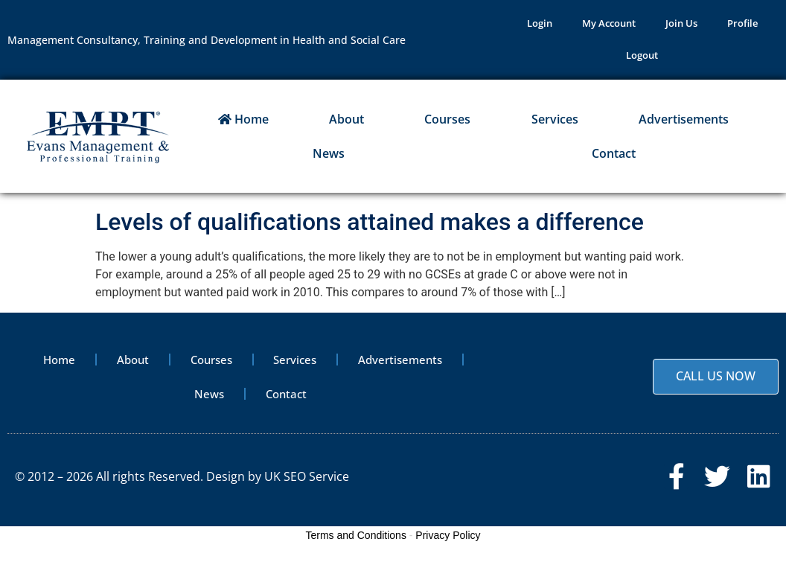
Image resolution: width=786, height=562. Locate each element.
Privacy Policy (447, 543)
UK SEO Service (306, 481)
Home (243, 123)
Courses (447, 123)
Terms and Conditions (356, 543)
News (329, 157)
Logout (642, 59)
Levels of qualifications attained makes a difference (369, 225)
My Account (609, 24)
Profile (742, 24)
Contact (614, 157)
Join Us (681, 24)
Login (539, 24)
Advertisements (684, 123)
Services (554, 123)
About (346, 123)
